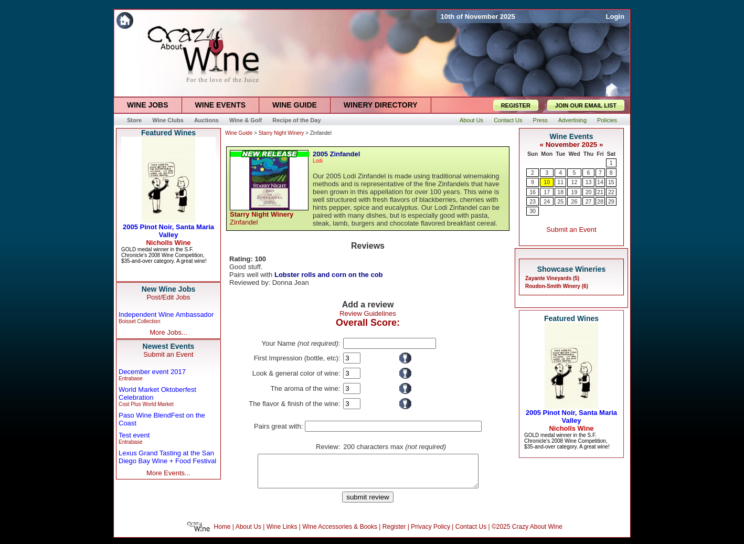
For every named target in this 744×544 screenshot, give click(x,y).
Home (222, 533)
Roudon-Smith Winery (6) (556, 286)
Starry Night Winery (281, 133)
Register (394, 533)
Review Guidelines (367, 313)
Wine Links (282, 533)
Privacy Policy (430, 533)
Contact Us (470, 533)
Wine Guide (238, 133)
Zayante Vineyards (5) (552, 278)
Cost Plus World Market (146, 404)
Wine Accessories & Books (339, 533)
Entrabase (131, 378)
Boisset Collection (139, 321)
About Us (248, 533)
